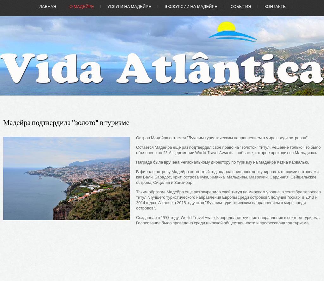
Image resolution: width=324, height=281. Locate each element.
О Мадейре (82, 6)
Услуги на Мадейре (129, 6)
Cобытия (241, 6)
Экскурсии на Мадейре (191, 6)
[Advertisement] (228, 238)
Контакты (276, 6)
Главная (46, 6)
